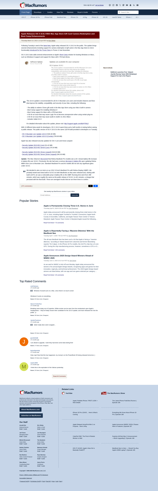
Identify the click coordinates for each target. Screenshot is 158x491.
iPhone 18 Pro (35, 17)
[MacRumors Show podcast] (110, 5)
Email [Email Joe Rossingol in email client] (38, 436)
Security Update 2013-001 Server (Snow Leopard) (39, 154)
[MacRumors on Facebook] (117, 5)
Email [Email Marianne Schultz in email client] (38, 451)
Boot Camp (64, 55)
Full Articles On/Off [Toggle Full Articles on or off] (36, 481)
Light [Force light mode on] (57, 481)
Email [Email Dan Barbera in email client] (21, 458)
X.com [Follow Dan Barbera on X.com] (25, 458)
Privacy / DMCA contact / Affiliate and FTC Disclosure (34, 475)
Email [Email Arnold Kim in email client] (21, 429)
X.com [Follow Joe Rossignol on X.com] (43, 436)
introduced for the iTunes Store (40, 50)
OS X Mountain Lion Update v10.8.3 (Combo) (37, 136)
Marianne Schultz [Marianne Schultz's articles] (42, 447)
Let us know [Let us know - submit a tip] (99, 5)
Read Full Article (49, 223)
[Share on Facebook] (95, 186)
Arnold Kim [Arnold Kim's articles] (23, 425)
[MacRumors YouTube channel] (127, 5)
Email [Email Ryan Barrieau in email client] (38, 458)
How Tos (60, 12)
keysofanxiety (35, 350)
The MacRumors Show (116, 393)
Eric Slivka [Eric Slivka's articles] (40, 425)
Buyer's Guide (83, 12)
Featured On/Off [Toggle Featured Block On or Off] (24, 481)
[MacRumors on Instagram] (113, 5)
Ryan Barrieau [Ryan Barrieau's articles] (41, 454)
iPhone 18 (95, 17)
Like (41, 299)
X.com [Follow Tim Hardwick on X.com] (43, 443)
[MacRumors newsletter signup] (137, 5)
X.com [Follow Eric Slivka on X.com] (43, 429)
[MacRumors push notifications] (130, 5)
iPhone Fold (48, 17)
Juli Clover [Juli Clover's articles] (23, 432)
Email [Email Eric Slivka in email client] (38, 429)
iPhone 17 (129, 17)
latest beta (47, 45)
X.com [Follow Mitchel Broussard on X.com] (25, 443)
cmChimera (34, 286)
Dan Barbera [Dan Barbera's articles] (23, 454)
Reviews (70, 12)
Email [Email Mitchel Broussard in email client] (21, 443)
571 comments (26, 186)
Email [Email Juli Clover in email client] (21, 436)
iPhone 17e (74, 17)
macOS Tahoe (116, 17)
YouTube (69, 393)
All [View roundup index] (137, 17)
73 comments (59, 223)
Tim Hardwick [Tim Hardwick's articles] (41, 440)
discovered (44, 159)
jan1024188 (34, 338)
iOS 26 (105, 17)
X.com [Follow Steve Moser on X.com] (25, 465)
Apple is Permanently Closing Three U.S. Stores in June (68, 206)
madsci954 (34, 363)
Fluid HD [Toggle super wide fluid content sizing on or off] (48, 481)
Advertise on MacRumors (31, 415)
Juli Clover (73, 260)
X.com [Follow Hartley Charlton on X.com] (25, 451)
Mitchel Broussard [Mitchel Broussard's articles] (25, 440)
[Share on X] (90, 186)
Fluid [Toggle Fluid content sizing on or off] (43, 481)
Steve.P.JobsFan (36, 304)
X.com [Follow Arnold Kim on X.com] (25, 429)
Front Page (26, 12)
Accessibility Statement (26, 478)
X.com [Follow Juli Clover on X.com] (25, 436)
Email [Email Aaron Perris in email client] (38, 465)
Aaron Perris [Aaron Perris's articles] (41, 462)
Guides (50, 12)
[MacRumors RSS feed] (134, 5)
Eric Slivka (52, 40)
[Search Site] (128, 12)
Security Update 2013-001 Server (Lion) (35, 147)
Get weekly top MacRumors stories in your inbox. (59, 191)
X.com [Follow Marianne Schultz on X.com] (43, 451)
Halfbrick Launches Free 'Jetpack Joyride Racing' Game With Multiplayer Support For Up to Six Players (124, 74)
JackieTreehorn (36, 320)
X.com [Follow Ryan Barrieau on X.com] (43, 458)
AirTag (85, 17)
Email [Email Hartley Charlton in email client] (21, 451)
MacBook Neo (61, 17)
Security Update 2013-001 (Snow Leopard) (36, 152)
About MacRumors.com (30, 409)
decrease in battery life (73, 161)
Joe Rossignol (73, 208)
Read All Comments (59, 376)
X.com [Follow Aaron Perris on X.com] (43, 465)
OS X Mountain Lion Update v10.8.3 (34, 134)
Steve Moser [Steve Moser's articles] (23, 462)
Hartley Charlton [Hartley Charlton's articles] (24, 447)
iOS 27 (24, 17)
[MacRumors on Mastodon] (123, 5)
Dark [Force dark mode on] (60, 481)
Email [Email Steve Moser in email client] (21, 465)
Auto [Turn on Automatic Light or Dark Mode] (53, 481)
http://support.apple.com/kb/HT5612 (76, 123)
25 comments (59, 275)
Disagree (45, 299)
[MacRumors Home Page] (33, 5)
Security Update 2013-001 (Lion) (33, 145)
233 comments (60, 250)
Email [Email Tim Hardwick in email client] (38, 443)
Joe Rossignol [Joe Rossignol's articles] (41, 432)
